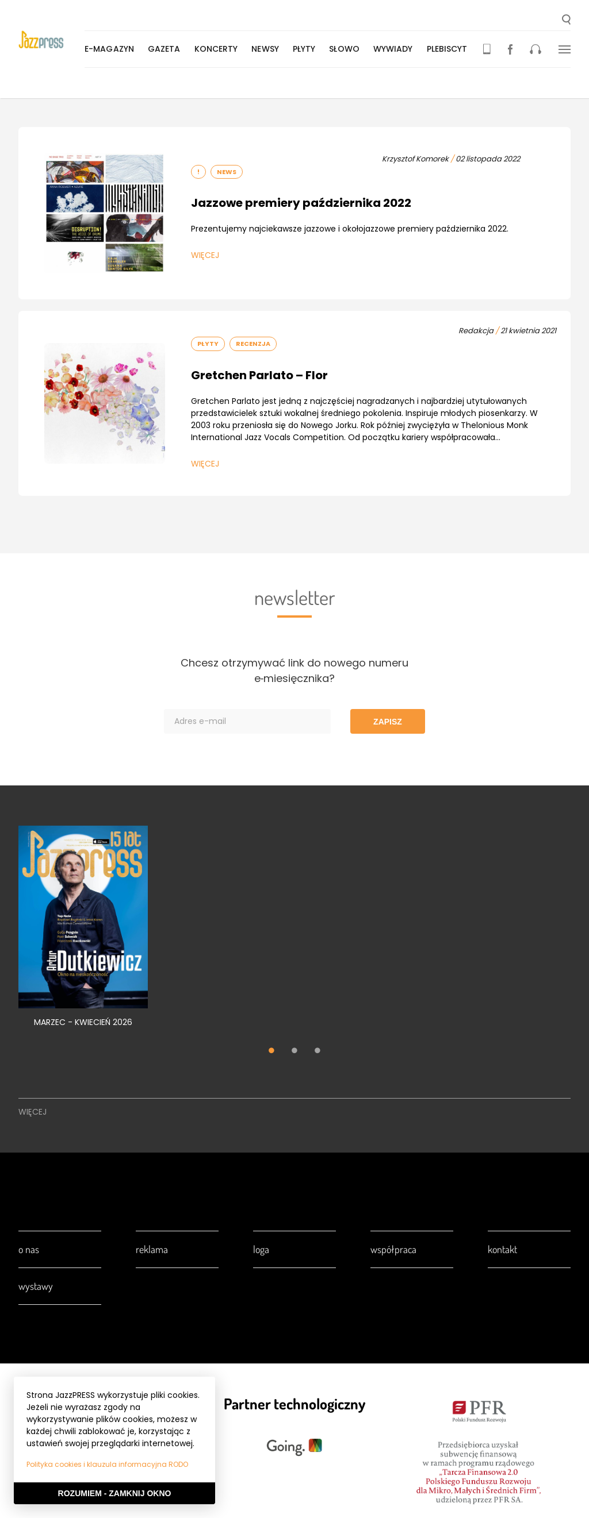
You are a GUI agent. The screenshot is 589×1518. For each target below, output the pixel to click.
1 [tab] (271, 1052)
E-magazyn (111, 49)
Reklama (152, 1249)
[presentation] (52, 41)
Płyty (306, 49)
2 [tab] (294, 1052)
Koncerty (218, 49)
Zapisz (387, 721)
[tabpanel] (83, 933)
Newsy (267, 49)
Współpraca (393, 1249)
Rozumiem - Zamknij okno (114, 1493)
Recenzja (253, 343)
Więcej (205, 255)
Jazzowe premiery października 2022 (301, 203)
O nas (28, 1249)
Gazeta (166, 49)
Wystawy (35, 1286)
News (226, 171)
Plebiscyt (449, 49)
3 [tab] (317, 1052)
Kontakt (502, 1249)
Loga (261, 1249)
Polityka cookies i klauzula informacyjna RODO (107, 1464)
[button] (566, 20)
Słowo (346, 49)
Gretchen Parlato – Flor (259, 375)
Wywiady (395, 49)
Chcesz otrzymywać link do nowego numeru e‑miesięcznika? (294, 670)
